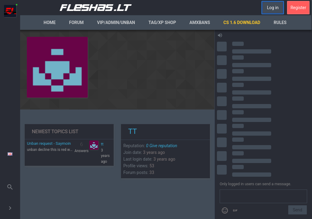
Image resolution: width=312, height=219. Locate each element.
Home (50, 22)
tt (102, 144)
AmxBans (200, 22)
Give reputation (161, 145)
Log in (272, 7)
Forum (76, 22)
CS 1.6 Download (241, 22)
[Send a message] (263, 196)
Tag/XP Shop (162, 22)
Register (298, 7)
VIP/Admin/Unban (116, 22)
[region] (117, 124)
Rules (280, 22)
